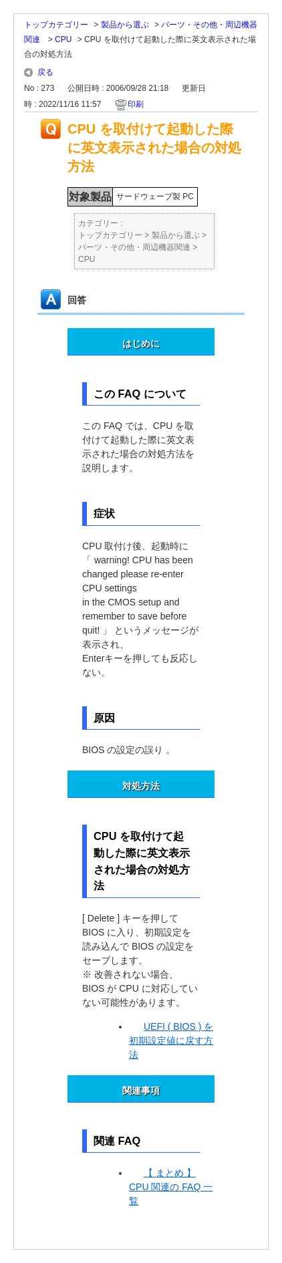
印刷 (136, 104)
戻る (45, 72)
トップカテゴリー (56, 24)
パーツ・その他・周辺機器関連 (134, 247)
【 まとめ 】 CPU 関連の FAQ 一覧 (171, 1186)
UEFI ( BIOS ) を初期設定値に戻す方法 (171, 1040)
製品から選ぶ (125, 24)
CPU (63, 39)
